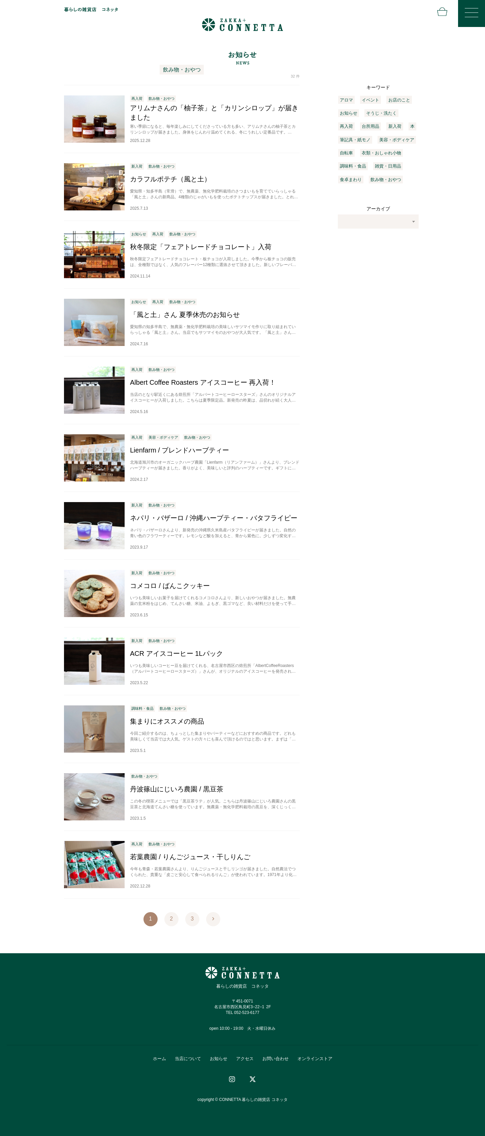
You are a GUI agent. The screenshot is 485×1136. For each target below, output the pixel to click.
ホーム (159, 1058)
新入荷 (394, 126)
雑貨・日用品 (388, 166)
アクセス (245, 1058)
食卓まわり (351, 179)
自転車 (346, 152)
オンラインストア (314, 1058)
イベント (370, 100)
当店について (188, 1058)
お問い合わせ (275, 1058)
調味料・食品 (353, 166)
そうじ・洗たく (381, 113)
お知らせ (348, 113)
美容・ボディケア (396, 139)
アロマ (346, 100)
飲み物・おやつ (385, 179)
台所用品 (370, 126)
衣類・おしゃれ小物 (381, 152)
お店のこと (399, 100)
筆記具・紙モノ (355, 139)
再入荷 (346, 126)
